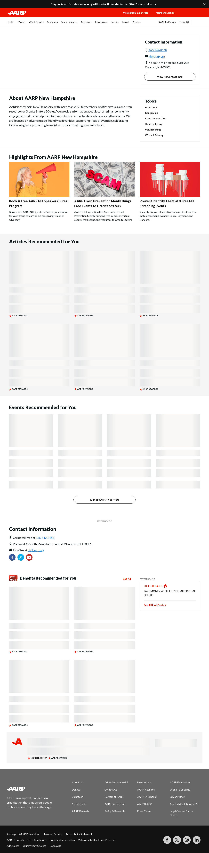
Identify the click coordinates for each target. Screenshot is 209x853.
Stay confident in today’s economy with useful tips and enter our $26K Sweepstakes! (102, 4)
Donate (76, 789)
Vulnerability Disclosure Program (96, 839)
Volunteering (153, 129)
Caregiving (151, 112)
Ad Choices (13, 845)
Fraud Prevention (155, 118)
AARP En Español (167, 22)
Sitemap (11, 834)
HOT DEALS (153, 586)
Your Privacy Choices (34, 845)
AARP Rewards (80, 811)
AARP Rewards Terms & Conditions (26, 839)
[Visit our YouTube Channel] (29, 557)
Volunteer (77, 796)
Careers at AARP (113, 796)
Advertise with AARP (116, 782)
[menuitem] (10, 23)
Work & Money (154, 135)
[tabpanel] (180, 22)
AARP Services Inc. (115, 803)
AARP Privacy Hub (29, 834)
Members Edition (165, 12)
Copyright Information (62, 839)
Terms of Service (53, 834)
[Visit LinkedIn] (197, 840)
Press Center (144, 811)
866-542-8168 (157, 50)
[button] (192, 16)
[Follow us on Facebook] (12, 557)
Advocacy (151, 107)
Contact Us (110, 789)
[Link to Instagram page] (187, 840)
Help (182, 22)
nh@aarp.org (156, 56)
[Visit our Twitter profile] (20, 557)
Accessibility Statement (78, 834)
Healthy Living (153, 123)
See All (127, 578)
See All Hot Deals (154, 605)
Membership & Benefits (135, 12)
